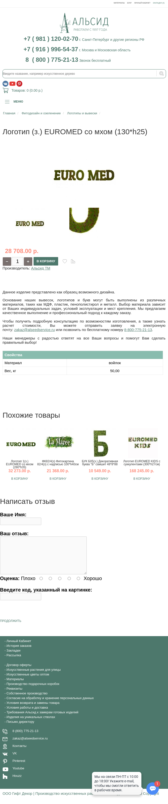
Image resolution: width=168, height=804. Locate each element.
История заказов (18, 652)
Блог (129, 3)
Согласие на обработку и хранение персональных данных (50, 704)
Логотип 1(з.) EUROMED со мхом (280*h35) (19, 464)
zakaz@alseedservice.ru (34, 330)
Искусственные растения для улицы (33, 675)
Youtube (18, 774)
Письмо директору (20, 728)
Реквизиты (14, 694)
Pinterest (18, 767)
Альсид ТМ (40, 268)
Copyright (151, 799)
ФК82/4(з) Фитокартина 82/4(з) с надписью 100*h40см (58, 463)
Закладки (13, 656)
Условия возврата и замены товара (32, 709)
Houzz (17, 782)
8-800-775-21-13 (138, 330)
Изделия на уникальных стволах (30, 723)
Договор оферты (18, 671)
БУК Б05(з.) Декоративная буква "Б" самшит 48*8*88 (100, 463)
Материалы (119, 3)
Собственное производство (26, 699)
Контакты (19, 752)
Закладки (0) (159, 3)
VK (14, 759)
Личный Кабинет (142, 3)
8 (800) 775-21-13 (25, 737)
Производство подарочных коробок (32, 690)
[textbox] (84, 73)
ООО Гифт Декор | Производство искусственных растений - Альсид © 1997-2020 (72, 799)
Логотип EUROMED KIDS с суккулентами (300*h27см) (141, 463)
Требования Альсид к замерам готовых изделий (42, 718)
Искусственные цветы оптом (27, 680)
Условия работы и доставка (27, 713)
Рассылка (13, 661)
